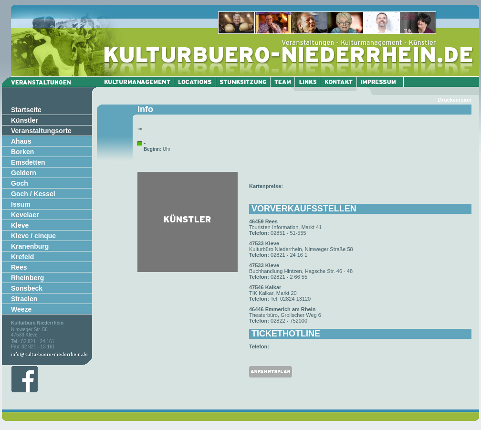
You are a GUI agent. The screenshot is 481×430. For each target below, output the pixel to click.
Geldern (23, 173)
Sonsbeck (26, 288)
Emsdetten (28, 162)
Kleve (20, 225)
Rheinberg (27, 278)
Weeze (21, 309)
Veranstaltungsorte (41, 131)
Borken (22, 152)
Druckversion (454, 100)
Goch (19, 183)
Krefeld (22, 257)
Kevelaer (25, 215)
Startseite (26, 110)
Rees (19, 267)
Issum (20, 204)
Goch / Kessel (33, 194)
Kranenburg (30, 246)
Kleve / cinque (33, 236)
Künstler (24, 120)
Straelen (24, 299)
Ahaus (21, 141)
